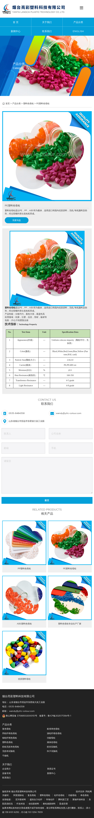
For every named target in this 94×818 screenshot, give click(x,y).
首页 (8, 103)
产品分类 (78, 22)
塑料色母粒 (28, 103)
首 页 (15, 22)
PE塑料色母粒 (42, 103)
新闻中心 (15, 31)
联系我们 (47, 31)
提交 (47, 500)
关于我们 (47, 22)
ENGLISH (78, 31)
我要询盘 (16, 220)
